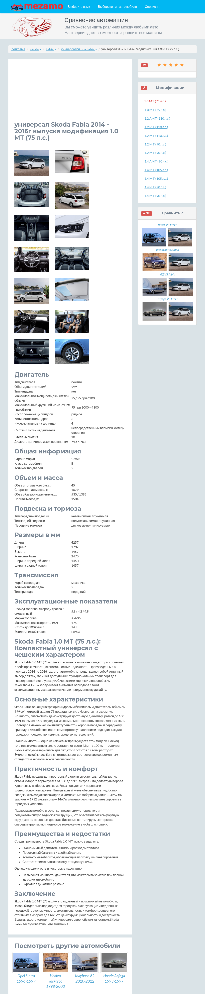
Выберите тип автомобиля (118, 7)
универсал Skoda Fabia (79, 49)
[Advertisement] (70, 93)
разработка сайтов (106, 989)
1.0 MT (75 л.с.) (155, 110)
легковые (18, 49)
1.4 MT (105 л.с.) (156, 170)
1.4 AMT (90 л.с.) (156, 161)
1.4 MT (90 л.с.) (155, 187)
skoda (35, 49)
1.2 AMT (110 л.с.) (157, 118)
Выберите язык (80, 7)
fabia (51, 49)
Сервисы (152, 7)
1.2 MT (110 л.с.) (156, 127)
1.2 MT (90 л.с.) (155, 144)
